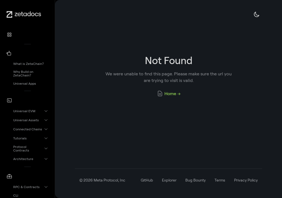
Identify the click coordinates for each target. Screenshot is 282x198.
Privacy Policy (246, 180)
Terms (220, 180)
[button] (27, 35)
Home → (169, 93)
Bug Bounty (195, 180)
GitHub (147, 180)
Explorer (169, 180)
